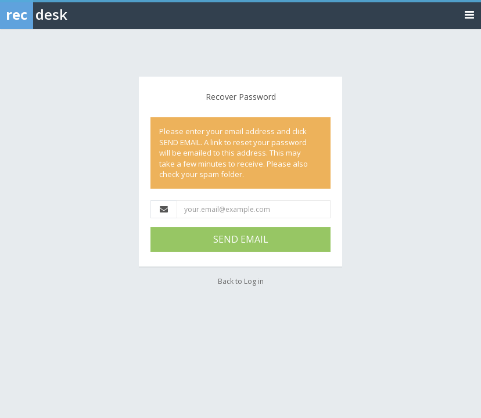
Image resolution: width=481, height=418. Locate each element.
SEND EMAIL (240, 239)
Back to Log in (241, 281)
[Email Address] (254, 209)
